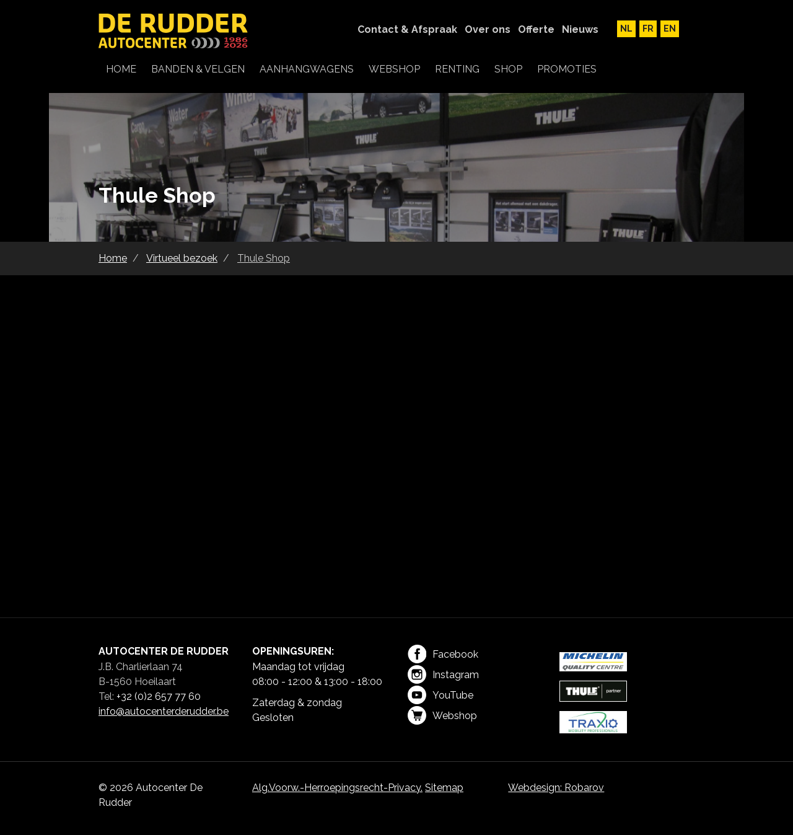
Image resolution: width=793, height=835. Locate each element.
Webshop (442, 715)
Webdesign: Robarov (556, 787)
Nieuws (580, 29)
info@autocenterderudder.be (164, 711)
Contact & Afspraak (407, 29)
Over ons (487, 29)
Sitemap (444, 787)
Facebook (443, 654)
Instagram (443, 674)
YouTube (440, 695)
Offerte (536, 29)
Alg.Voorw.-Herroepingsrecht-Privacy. (337, 787)
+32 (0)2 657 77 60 (158, 696)
